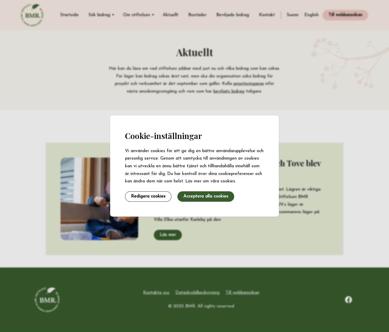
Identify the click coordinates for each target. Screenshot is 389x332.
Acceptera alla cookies (205, 196)
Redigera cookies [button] (148, 196)
